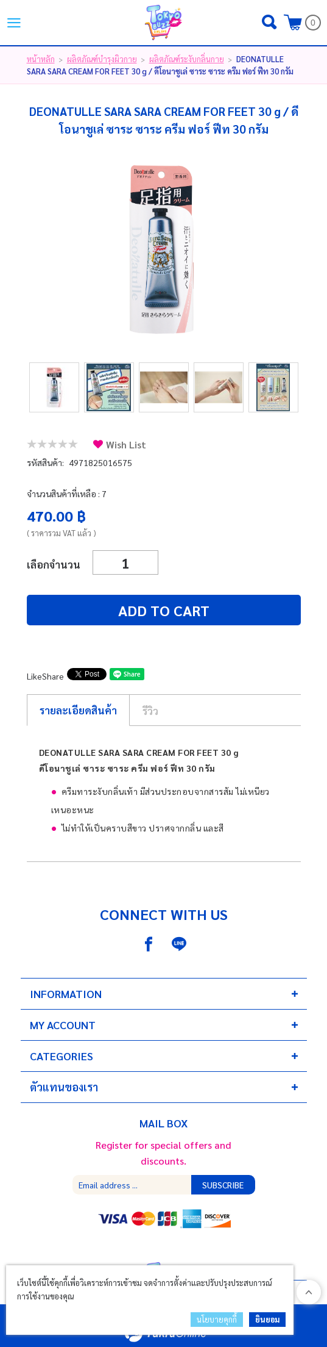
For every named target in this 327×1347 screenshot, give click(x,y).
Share (53, 675)
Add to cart (163, 610)
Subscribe (223, 1184)
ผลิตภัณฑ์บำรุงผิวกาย (102, 59)
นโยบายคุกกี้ (217, 1319)
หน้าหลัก (41, 59)
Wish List (126, 444)
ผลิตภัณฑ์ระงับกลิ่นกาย (186, 59)
